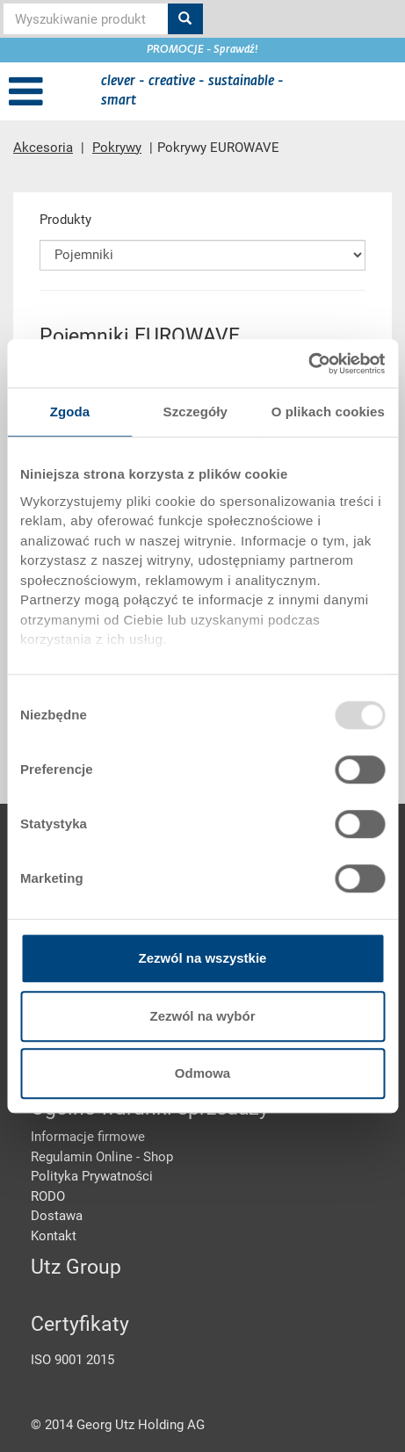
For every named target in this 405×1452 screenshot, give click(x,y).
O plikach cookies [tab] (328, 411)
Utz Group (76, 1267)
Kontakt (53, 1236)
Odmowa (202, 1073)
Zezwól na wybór (202, 1015)
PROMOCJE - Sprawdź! (202, 50)
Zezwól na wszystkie (203, 957)
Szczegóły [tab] (195, 411)
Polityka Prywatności (92, 1176)
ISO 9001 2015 (72, 1360)
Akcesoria (43, 147)
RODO (48, 1196)
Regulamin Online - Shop (102, 1157)
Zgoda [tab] (70, 411)
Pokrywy (116, 147)
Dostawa (57, 1216)
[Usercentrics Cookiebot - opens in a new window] (308, 363)
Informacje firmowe (88, 1137)
